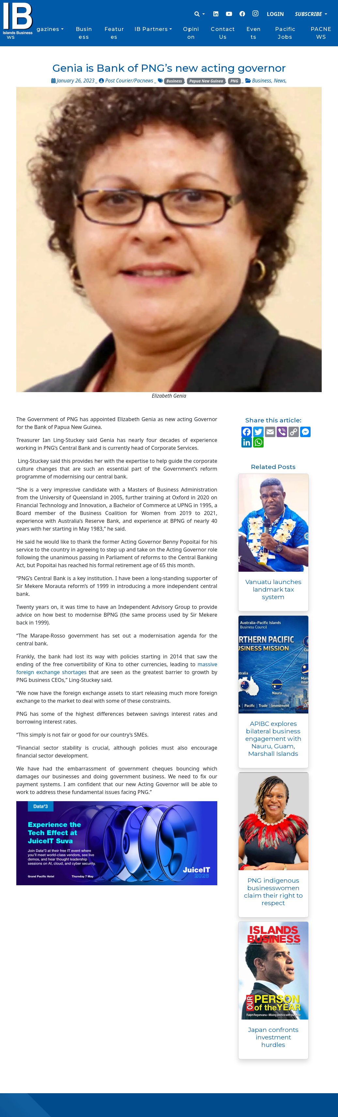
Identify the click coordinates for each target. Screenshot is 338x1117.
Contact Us (223, 33)
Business (84, 33)
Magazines (43, 29)
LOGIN (275, 14)
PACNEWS (321, 33)
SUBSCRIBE (309, 14)
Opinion (191, 33)
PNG (234, 81)
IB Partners (151, 29)
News (279, 80)
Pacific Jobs (285, 33)
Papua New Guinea (206, 81)
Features (114, 33)
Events (253, 33)
